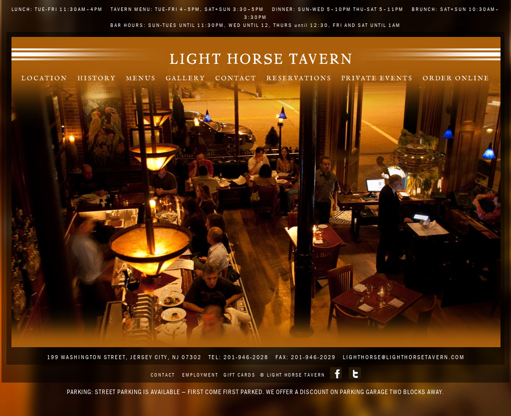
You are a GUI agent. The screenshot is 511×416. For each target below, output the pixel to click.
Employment (200, 375)
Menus (141, 78)
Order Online (456, 78)
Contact (235, 78)
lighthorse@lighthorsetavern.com (404, 357)
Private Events (377, 78)
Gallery (185, 78)
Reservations (298, 78)
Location (44, 78)
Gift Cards (240, 375)
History (96, 78)
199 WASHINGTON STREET (86, 357)
